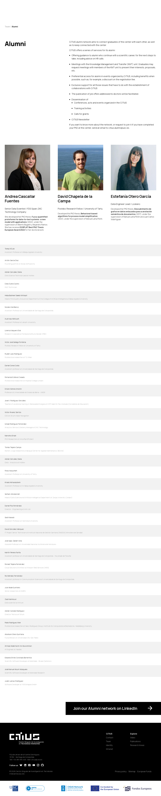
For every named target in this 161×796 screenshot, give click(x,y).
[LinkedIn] (25, 765)
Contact (109, 737)
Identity (109, 745)
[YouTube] (33, 765)
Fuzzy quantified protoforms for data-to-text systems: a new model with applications (26, 219)
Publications (135, 741)
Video (132, 737)
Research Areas (137, 745)
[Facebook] (29, 765)
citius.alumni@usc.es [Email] (119, 127)
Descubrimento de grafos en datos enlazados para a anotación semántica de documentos (131, 211)
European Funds (144, 771)
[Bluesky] (21, 765)
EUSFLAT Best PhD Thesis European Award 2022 (24, 228)
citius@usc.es (36, 759)
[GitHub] (42, 765)
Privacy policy (121, 771)
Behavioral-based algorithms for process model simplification (78, 214)
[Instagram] (38, 765)
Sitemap (131, 771)
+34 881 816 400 (19, 759)
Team (7, 26)
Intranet (109, 749)
